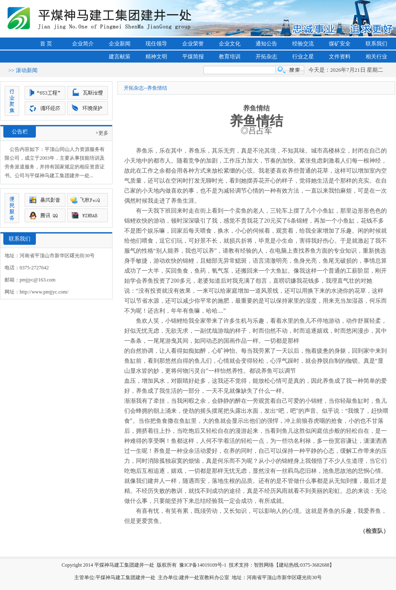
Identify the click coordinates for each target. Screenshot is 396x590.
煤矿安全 (340, 43)
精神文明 (156, 56)
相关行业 (376, 56)
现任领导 (156, 43)
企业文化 (230, 43)
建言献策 (119, 56)
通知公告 (266, 43)
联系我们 (376, 43)
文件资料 (340, 56)
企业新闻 (119, 43)
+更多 (101, 133)
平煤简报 (193, 56)
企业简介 (83, 43)
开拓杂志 (266, 56)
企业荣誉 (193, 43)
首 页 (46, 43)
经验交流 (303, 43)
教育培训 (230, 56)
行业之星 (303, 56)
